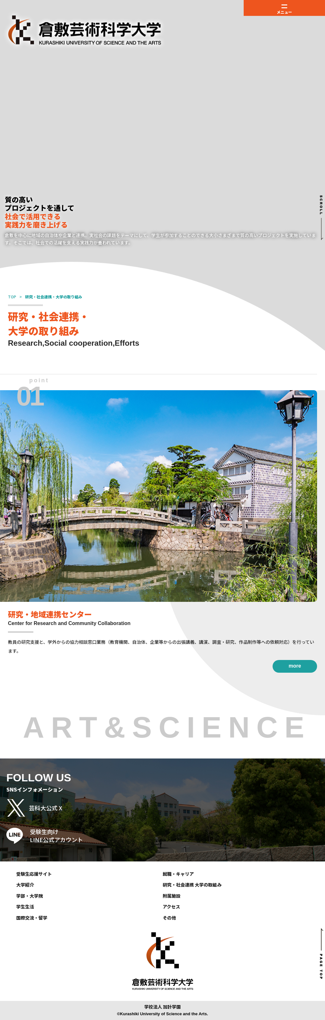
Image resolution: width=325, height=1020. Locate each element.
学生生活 (25, 906)
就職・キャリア (178, 874)
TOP (12, 296)
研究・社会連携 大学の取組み (192, 884)
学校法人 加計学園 (162, 1007)
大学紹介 (25, 884)
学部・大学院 (29, 896)
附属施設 (171, 896)
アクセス (171, 906)
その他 (169, 918)
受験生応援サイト (34, 874)
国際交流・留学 (31, 918)
